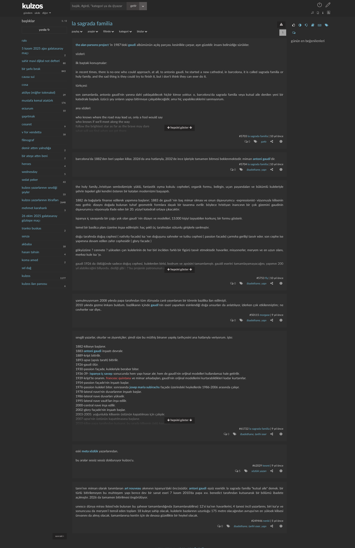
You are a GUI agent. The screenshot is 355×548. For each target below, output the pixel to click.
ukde (37, 13)
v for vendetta (31, 132)
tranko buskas (31, 228)
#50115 (254, 313)
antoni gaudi (261, 158)
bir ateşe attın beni (35, 156)
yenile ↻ (44, 30)
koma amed (30, 260)
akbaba (27, 244)
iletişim (183, 545)
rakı (24, 40)
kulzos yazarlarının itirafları (40, 200)
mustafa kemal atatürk (37, 100)
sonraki (59, 536)
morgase (265, 313)
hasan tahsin (30, 252)
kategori (125, 31)
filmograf (28, 140)
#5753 (260, 277)
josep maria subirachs (145, 385)
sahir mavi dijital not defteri (41, 61)
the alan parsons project (92, 45)
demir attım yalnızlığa (36, 148)
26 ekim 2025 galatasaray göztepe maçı (39, 218)
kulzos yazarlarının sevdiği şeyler (39, 190)
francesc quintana (118, 376)
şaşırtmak (28, 116)
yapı (263, 168)
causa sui (28, 77)
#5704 (243, 163)
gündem (28, 13)
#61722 (244, 426)
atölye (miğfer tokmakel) (38, 92)
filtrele (108, 31)
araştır (93, 31)
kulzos (26, 276)
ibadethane (253, 168)
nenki (266, 517)
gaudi (132, 45)
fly (266, 277)
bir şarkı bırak (31, 69)
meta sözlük (90, 448)
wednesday (29, 172)
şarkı (263, 141)
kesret (266, 463)
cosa (25, 84)
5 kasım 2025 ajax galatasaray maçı (42, 51)
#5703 (243, 136)
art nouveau (133, 485)
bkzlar (142, 31)
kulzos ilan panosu (34, 284)
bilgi (190, 545)
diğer (46, 13)
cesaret (27, 124)
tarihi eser (260, 432)
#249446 (256, 517)
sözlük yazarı (258, 468)
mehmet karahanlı (34, 208)
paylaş (77, 31)
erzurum (27, 108)
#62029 (257, 463)
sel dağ (26, 268)
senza (25, 236)
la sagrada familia (92, 23)
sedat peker (30, 179)
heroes (26, 164)
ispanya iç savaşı (101, 371)
